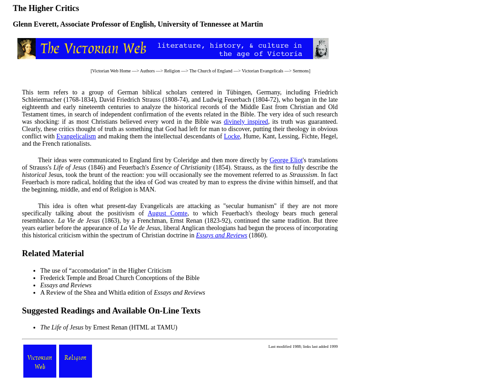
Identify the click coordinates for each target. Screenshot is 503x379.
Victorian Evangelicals (262, 70)
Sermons (301, 70)
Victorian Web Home (111, 70)
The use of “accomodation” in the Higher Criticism (106, 270)
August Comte (168, 213)
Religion (172, 70)
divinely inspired (246, 121)
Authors (147, 70)
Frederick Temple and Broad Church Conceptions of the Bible (120, 278)
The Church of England (211, 70)
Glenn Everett (35, 24)
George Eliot (286, 160)
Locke (232, 136)
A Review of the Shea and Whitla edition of (122, 292)
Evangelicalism (76, 136)
